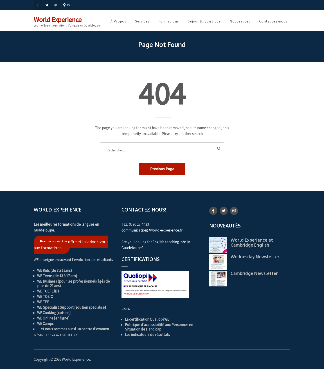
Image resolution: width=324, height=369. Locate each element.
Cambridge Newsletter (254, 273)
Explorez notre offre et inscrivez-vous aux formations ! (71, 244)
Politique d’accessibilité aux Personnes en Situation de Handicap (159, 327)
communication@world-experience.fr (152, 230)
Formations (168, 21)
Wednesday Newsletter (255, 256)
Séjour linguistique (204, 21)
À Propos (118, 21)
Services (142, 21)
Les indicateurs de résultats (147, 334)
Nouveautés (240, 21)
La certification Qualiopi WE (147, 319)
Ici (66, 5)
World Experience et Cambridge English (252, 242)
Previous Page (162, 168)
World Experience (58, 19)
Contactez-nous (273, 21)
